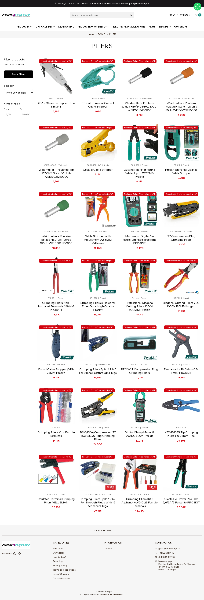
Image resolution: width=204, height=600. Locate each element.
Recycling (58, 561)
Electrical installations (129, 26)
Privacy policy (60, 565)
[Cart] (198, 14)
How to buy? (59, 557)
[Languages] (173, 15)
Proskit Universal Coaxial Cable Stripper (98, 104)
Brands (165, 26)
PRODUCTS (24, 26)
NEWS (152, 26)
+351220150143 (164, 552)
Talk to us (58, 548)
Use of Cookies (61, 574)
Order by (9, 86)
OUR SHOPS (180, 26)
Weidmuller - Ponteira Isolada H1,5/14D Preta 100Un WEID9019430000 (139, 106)
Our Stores (58, 552)
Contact (108, 548)
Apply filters (18, 74)
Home (91, 34)
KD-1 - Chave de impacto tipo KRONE (56, 104)
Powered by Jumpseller (112, 594)
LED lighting (66, 26)
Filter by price (18, 104)
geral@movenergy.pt (167, 548)
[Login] (186, 15)
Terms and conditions (64, 569)
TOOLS (101, 34)
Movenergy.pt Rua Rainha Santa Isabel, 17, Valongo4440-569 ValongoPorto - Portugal (175, 565)
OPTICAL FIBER (45, 26)
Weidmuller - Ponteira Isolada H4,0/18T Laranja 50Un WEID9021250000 (181, 106)
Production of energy (93, 26)
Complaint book (61, 578)
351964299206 (165, 557)
